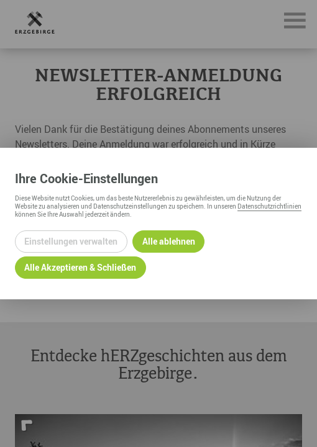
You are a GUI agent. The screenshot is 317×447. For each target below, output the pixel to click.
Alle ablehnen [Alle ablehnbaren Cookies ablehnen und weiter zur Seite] (168, 241)
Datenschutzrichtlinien (269, 206)
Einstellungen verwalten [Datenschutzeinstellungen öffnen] (70, 241)
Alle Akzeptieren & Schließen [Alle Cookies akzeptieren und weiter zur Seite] (80, 267)
